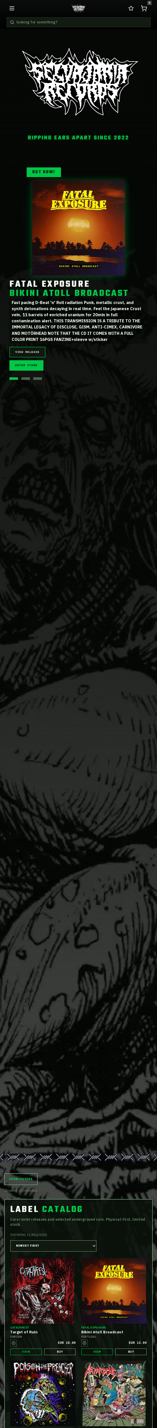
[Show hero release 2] (25, 378)
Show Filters (21, 1179)
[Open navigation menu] (12, 8)
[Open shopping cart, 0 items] (144, 8)
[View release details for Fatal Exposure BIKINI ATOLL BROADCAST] (78, 228)
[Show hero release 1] (13, 378)
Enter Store (26, 365)
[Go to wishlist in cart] (131, 8)
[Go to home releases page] (78, 8)
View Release (27, 352)
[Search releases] (12, 22)
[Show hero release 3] (37, 378)
